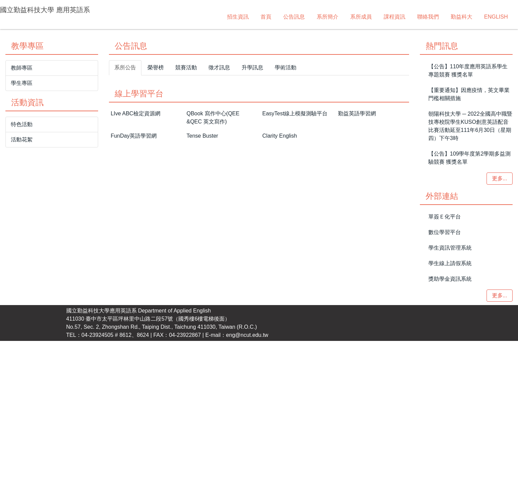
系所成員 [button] (268, 17)
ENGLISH (403, 17)
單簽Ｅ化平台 (444, 350)
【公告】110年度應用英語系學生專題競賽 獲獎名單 (468, 204)
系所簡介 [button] (235, 17)
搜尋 (508, 11)
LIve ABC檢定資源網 (135, 347)
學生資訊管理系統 (450, 381)
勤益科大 (369, 17)
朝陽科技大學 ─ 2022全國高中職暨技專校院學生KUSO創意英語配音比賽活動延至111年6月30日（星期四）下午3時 (470, 260)
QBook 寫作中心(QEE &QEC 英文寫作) (212, 353)
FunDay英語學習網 (134, 388)
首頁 (173, 17)
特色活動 (21, 258)
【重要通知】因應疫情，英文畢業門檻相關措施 (469, 228)
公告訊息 (201, 17)
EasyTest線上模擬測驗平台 (295, 349)
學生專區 (21, 216)
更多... (392, 287)
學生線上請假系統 (450, 397)
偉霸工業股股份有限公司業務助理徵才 (167, 239)
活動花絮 (21, 273)
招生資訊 (145, 17)
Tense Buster (202, 391)
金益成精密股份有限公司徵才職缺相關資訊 (172, 271)
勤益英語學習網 (357, 349)
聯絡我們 (335, 17)
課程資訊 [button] (302, 17)
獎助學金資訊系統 (450, 412)
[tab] (216, 164)
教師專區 (21, 201)
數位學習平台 (444, 366)
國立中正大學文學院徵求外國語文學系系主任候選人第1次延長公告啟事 (206, 255)
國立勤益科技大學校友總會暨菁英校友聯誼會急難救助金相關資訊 (199, 224)
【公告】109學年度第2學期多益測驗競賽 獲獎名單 (469, 291)
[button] (8, 101)
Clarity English (279, 388)
